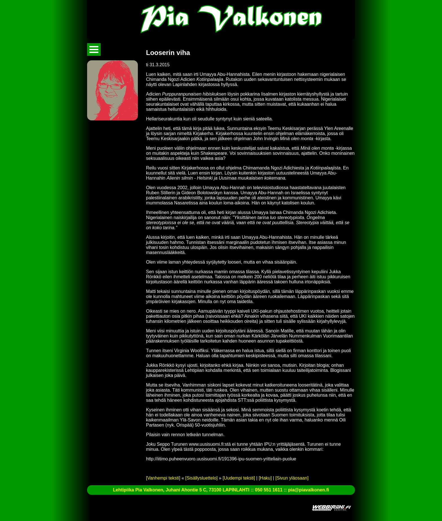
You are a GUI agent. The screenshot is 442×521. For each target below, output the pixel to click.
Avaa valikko (94, 49)
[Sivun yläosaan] (291, 478)
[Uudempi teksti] (239, 478)
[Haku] (265, 478)
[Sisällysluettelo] (201, 478)
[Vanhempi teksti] (163, 478)
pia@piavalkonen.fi (308, 489)
